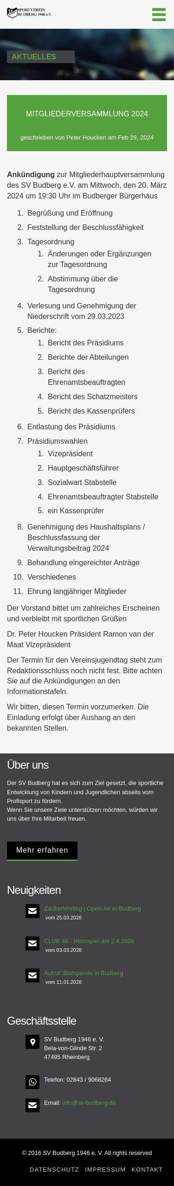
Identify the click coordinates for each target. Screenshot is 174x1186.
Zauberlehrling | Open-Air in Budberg (92, 908)
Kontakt (147, 1169)
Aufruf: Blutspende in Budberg (83, 972)
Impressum (105, 1169)
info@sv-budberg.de (89, 1102)
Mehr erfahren (42, 850)
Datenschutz (54, 1169)
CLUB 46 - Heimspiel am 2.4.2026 (89, 940)
